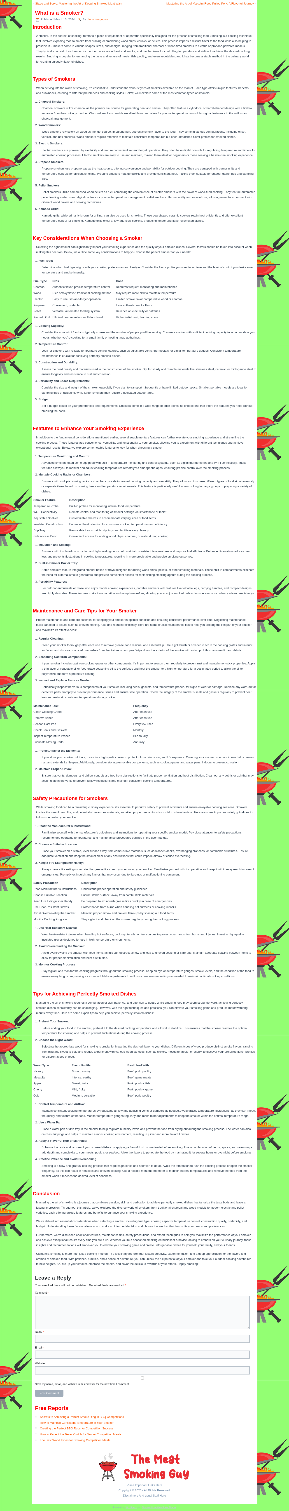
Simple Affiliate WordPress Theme (159, 1507)
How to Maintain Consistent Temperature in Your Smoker (77, 1422)
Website (40, 1363)
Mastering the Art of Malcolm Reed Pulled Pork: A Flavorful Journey (210, 3)
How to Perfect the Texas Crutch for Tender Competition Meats (80, 1434)
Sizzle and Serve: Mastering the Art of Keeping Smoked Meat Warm (79, 3)
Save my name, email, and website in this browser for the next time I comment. (82, 1384)
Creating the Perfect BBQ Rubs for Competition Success (76, 1428)
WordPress (131, 1507)
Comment (42, 1292)
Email (39, 1347)
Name (39, 1331)
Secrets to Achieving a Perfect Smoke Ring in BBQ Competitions (82, 1417)
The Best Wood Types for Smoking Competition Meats (75, 1440)
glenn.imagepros (97, 19)
